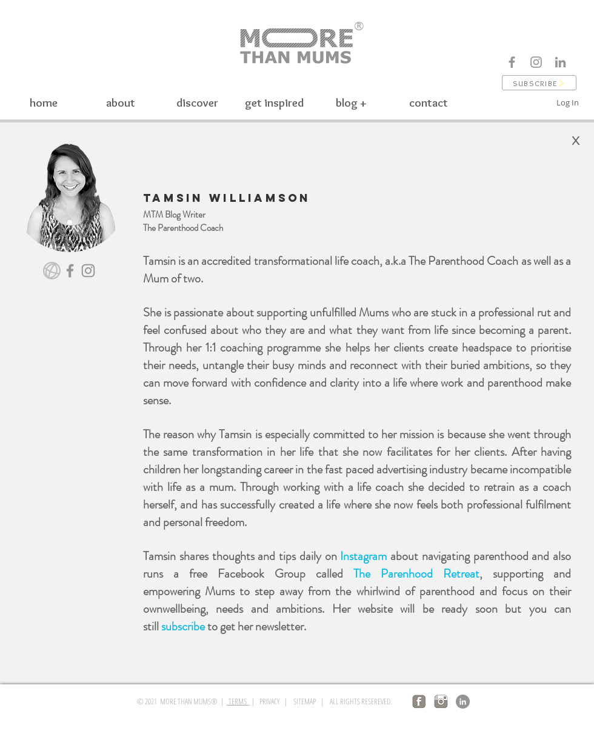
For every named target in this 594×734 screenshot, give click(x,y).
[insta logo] (441, 702)
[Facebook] (511, 62)
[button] (539, 82)
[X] (576, 140)
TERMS (238, 701)
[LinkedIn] (463, 702)
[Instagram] (536, 62)
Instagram (363, 556)
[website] (52, 270)
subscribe (183, 626)
